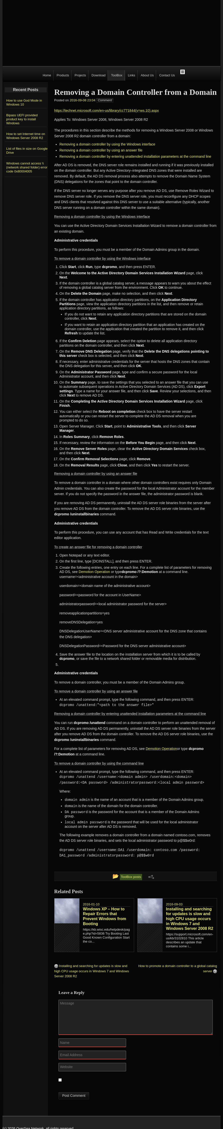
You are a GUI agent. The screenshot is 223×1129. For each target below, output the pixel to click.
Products (63, 75)
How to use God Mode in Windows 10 (24, 102)
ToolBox (116, 75)
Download (99, 75)
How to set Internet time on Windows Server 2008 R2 (25, 136)
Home (47, 75)
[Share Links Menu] (151, 876)
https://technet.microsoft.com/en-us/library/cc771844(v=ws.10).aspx (106, 111)
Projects (80, 75)
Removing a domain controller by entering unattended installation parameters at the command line (135, 156)
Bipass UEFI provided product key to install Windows (22, 119)
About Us (147, 75)
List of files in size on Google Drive (26, 150)
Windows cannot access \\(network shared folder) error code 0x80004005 (26, 167)
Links (131, 75)
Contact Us (167, 75)
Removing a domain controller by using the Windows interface (107, 144)
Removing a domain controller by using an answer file (100, 150)
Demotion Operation (94, 572)
